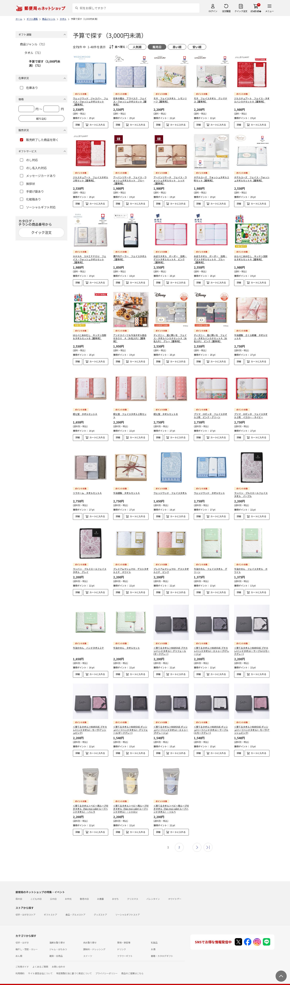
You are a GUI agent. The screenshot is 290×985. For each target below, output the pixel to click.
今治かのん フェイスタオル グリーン (210, 567)
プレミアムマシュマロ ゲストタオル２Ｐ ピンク (171, 567)
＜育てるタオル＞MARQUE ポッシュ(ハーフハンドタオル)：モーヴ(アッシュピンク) (251, 724)
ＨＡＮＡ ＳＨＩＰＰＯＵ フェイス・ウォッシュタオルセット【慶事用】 (89, 259)
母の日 (19, 892)
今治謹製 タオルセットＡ (126, 489)
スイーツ (87, 949)
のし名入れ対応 (33, 168)
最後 (208, 841)
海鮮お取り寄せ (57, 936)
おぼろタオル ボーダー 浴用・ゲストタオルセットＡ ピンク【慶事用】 (170, 259)
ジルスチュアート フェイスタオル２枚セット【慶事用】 (90, 179)
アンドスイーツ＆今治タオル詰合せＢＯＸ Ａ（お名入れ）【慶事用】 (129, 338)
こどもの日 (36, 892)
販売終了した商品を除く (39, 139)
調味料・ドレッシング (94, 943)
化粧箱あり (30, 199)
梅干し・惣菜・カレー (27, 943)
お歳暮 (100, 892)
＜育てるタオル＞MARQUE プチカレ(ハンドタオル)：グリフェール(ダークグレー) (171, 645)
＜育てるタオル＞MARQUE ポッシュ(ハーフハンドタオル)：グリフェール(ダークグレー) (130, 724)
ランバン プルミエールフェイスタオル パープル (251, 491)
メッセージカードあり (38, 175)
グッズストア (100, 908)
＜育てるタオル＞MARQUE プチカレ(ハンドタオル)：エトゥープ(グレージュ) (211, 645)
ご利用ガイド (22, 960)
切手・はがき (22, 936)
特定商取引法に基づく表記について (74, 967)
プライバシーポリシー (106, 967)
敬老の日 (84, 892)
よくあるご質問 (40, 960)
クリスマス (132, 892)
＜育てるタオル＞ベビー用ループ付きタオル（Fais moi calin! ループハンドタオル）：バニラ (90, 803)
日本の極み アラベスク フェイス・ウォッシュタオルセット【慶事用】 (129, 101)
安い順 (197, 47)
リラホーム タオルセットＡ (87, 489)
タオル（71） (33, 52)
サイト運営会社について (40, 967)
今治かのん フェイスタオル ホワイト (250, 567)
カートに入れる (97, 124)
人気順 (137, 47)
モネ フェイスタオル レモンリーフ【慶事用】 (170, 100)
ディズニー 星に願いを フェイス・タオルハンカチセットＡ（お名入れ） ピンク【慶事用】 (210, 338)
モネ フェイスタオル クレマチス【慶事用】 (210, 100)
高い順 (177, 47)
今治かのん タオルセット (126, 641)
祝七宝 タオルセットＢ (166, 414)
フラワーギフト (125, 949)
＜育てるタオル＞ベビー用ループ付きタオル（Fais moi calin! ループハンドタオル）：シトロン (131, 803)
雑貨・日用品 (56, 949)
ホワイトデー (174, 892)
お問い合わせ (58, 960)
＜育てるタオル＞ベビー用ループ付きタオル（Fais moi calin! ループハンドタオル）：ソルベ (171, 803)
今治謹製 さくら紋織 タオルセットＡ (250, 336)
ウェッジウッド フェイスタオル (170, 489)
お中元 (68, 892)
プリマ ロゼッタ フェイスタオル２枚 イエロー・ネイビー (250, 415)
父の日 (53, 892)
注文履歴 (226, 11)
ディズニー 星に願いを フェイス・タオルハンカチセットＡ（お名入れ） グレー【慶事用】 (170, 338)
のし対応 (29, 160)
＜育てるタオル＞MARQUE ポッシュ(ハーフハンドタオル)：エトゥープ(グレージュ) (171, 724)
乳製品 (154, 936)
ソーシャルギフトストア (127, 908)
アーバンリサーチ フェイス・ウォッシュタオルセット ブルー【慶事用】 (129, 180)
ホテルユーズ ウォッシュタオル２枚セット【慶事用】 (211, 179)
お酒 (153, 943)
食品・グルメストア (75, 908)
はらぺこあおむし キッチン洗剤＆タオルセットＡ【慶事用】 (250, 258)
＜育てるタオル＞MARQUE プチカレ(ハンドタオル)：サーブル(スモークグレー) (251, 645)
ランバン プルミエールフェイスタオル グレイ (89, 567)
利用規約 (20, 967)
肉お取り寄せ (90, 936)
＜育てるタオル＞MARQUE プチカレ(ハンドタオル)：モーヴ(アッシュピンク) (90, 724)
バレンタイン (153, 892)
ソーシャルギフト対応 (38, 207)
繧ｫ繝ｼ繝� (256, 11)
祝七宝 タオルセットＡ (85, 414)
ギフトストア (50, 908)
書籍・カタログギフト (162, 949)
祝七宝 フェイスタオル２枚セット (129, 415)
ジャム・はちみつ (58, 943)
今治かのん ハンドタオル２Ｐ (88, 641)
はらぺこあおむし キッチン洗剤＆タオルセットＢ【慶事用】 (89, 336)
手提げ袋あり (32, 191)
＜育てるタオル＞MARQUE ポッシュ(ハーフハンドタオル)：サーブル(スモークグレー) (211, 724)
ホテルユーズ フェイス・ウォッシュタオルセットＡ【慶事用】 (251, 179)
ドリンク (121, 943)
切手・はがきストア (26, 908)
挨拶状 (27, 183)
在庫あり (29, 87)
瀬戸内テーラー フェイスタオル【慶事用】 (129, 258)
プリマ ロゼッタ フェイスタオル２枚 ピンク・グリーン (210, 415)
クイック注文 (241, 11)
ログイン (213, 11)
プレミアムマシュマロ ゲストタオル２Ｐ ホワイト (131, 567)
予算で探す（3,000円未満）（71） (44, 63)
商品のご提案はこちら (132, 967)
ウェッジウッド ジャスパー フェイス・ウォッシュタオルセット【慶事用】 (90, 101)
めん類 (19, 949)
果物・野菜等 (123, 936)
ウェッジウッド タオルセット (209, 489)
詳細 (77, 124)
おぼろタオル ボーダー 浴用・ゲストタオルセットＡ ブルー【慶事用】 (210, 259)
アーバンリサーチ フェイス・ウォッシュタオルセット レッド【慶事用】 (170, 180)
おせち (115, 892)
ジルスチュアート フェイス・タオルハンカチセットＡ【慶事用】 (251, 100)
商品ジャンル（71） (33, 44)
